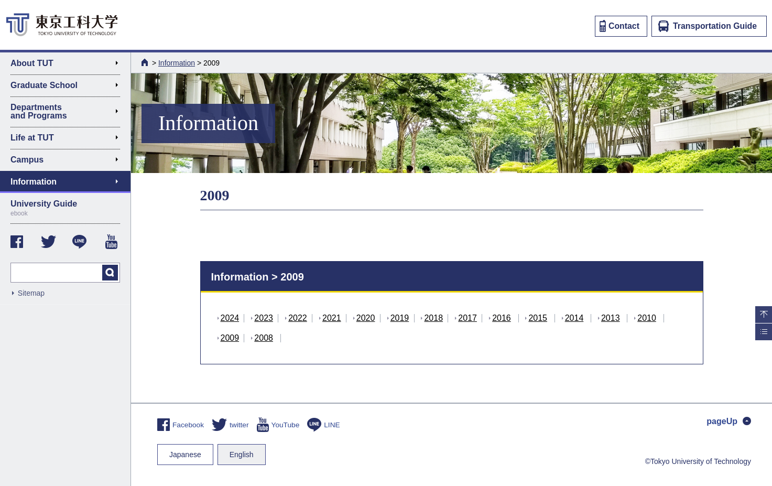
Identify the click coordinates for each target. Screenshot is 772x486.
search (110, 272)
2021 (331, 318)
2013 (610, 318)
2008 (263, 337)
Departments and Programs (68, 111)
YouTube (278, 425)
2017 (467, 318)
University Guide (65, 208)
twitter (230, 425)
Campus (68, 161)
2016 (501, 318)
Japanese (185, 454)
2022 (297, 318)
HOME (146, 62)
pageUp (728, 421)
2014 (574, 318)
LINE (323, 425)
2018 (433, 318)
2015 (537, 318)
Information (176, 63)
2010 (646, 318)
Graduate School (68, 87)
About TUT (68, 65)
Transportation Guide (707, 26)
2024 (230, 318)
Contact (619, 26)
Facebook (180, 425)
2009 (230, 337)
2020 (365, 318)
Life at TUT (68, 139)
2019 (399, 318)
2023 (263, 318)
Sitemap (31, 293)
